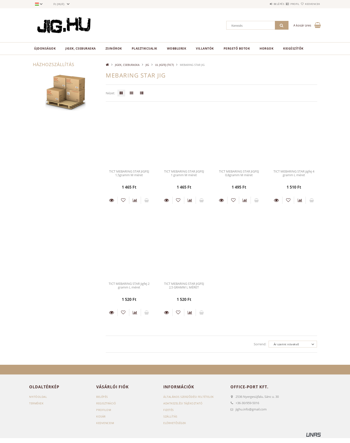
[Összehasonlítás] (135, 200)
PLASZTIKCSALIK (144, 48)
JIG (147, 65)
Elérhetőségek (174, 423)
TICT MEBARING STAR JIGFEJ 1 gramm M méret (184, 173)
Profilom (103, 410)
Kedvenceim (105, 423)
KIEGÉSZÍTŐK (293, 48)
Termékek (36, 403)
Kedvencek (309, 4)
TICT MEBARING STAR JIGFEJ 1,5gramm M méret (129, 173)
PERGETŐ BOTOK (237, 48)
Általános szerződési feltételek (188, 397)
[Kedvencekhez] (123, 200)
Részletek (111, 200)
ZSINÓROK (113, 48)
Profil (286, 4)
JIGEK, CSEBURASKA (80, 48)
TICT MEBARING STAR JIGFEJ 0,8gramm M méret (239, 173)
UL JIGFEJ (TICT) (164, 65)
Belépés (264, 4)
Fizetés (168, 410)
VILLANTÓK (205, 48)
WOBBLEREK (176, 48)
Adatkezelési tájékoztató (182, 403)
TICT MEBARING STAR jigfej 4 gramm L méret (293, 173)
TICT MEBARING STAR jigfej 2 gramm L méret (129, 285)
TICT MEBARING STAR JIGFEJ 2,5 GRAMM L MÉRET (184, 285)
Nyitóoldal (38, 397)
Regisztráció (106, 403)
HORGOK (266, 48)
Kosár (101, 416)
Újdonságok (45, 48)
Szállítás (170, 416)
